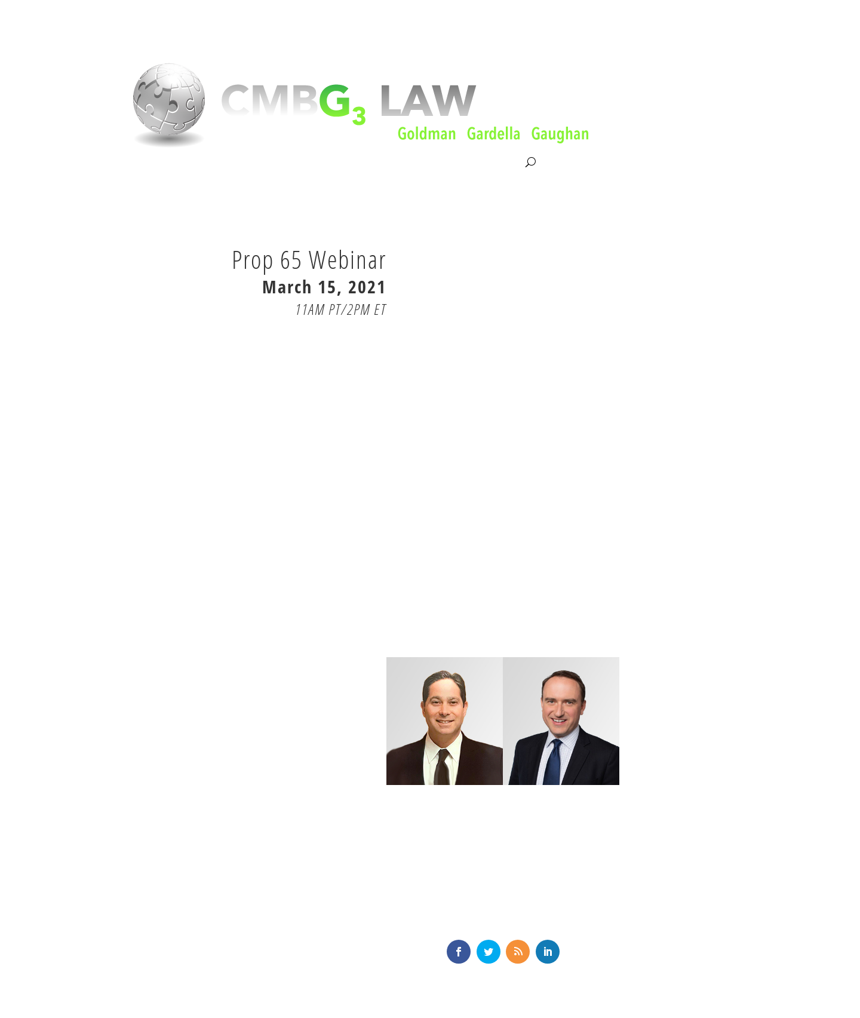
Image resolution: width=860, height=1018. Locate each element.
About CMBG (150, 163)
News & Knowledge (416, 162)
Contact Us (498, 162)
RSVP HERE (343, 337)
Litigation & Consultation (247, 162)
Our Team (336, 162)
